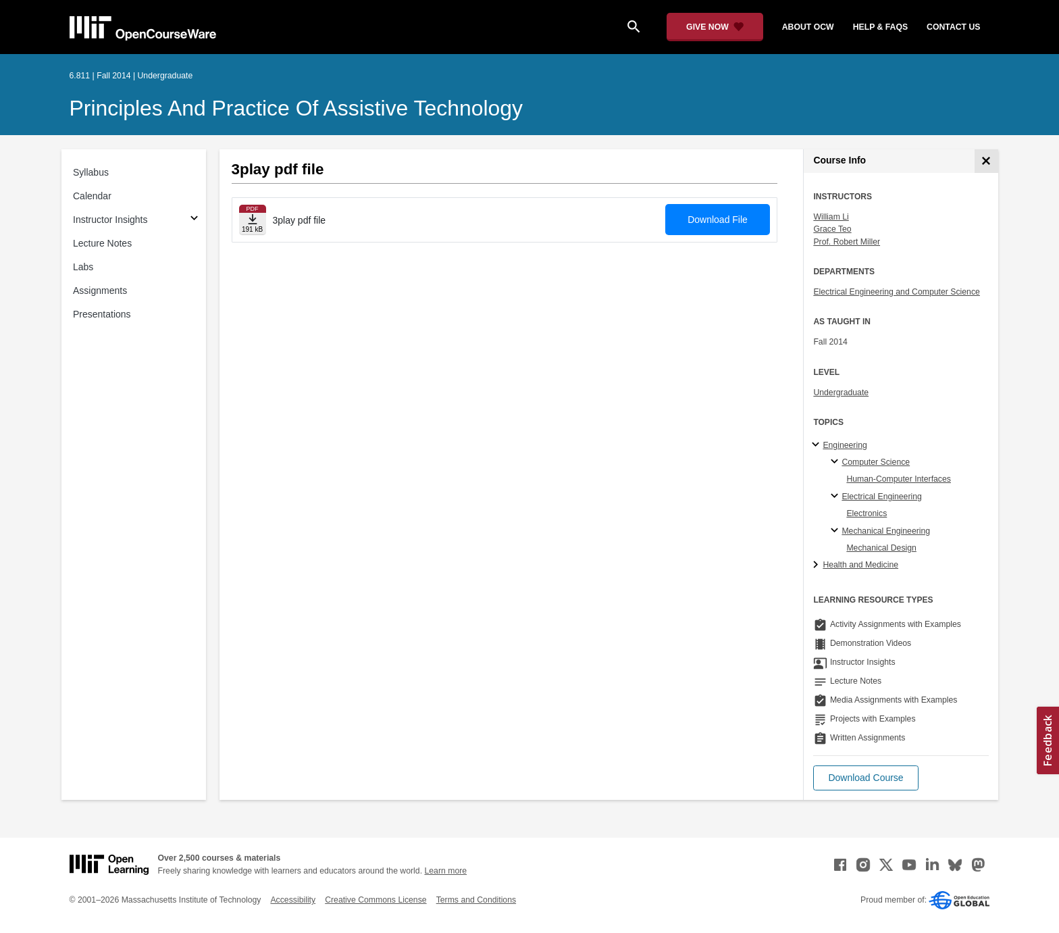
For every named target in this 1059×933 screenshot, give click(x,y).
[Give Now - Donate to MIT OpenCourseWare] (715, 27)
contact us (953, 27)
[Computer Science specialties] (836, 462)
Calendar (92, 196)
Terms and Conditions (476, 900)
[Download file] (252, 220)
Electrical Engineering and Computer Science (896, 292)
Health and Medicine (860, 565)
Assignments (100, 290)
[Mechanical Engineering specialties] (836, 531)
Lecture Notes (102, 243)
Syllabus (91, 172)
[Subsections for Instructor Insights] (194, 220)
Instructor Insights (110, 219)
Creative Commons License (375, 900)
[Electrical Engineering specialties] (836, 496)
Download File (718, 219)
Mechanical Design (881, 548)
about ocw (808, 27)
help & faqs (880, 27)
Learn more (445, 871)
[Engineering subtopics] (817, 445)
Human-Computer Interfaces (898, 479)
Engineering (845, 445)
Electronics (866, 513)
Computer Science (876, 462)
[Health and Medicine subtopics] (817, 565)
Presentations (102, 314)
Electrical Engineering (881, 496)
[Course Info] (986, 161)
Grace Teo (832, 229)
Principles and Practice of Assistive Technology (296, 108)
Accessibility (292, 900)
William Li (830, 217)
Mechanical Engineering (886, 531)
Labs (83, 266)
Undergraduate (841, 392)
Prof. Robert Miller (846, 242)
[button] (865, 777)
